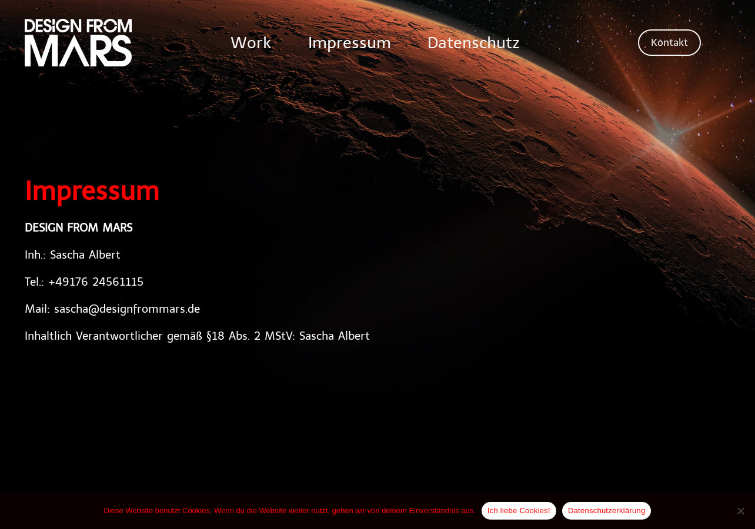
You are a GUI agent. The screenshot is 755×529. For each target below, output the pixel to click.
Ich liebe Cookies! (518, 510)
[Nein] (740, 511)
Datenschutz (482, 42)
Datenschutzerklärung (606, 510)
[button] (669, 42)
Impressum (347, 42)
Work (239, 42)
